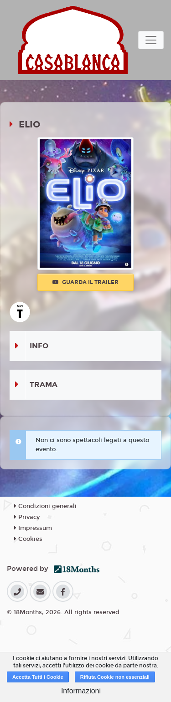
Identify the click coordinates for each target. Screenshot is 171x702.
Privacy (27, 517)
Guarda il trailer (85, 282)
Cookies (28, 539)
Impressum (33, 528)
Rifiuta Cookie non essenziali (115, 677)
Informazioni (81, 691)
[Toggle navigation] (151, 40)
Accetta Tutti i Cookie (37, 677)
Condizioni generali (45, 506)
